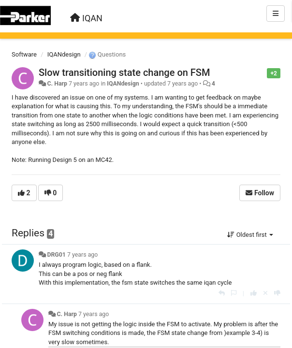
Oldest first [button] (250, 234)
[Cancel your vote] (265, 293)
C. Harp (57, 83)
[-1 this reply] (277, 293)
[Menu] (275, 13)
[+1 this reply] (253, 293)
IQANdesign (64, 54)
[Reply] (222, 293)
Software (24, 54)
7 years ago (82, 254)
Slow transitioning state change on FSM (124, 72)
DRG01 (56, 254)
